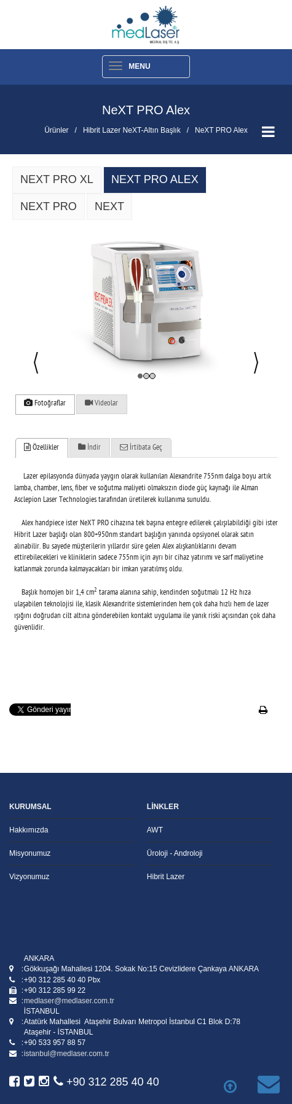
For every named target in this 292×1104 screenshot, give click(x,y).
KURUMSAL (30, 806)
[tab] (44, 404)
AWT (155, 830)
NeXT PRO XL (56, 179)
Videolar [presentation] (101, 404)
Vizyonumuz (29, 876)
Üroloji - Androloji (175, 853)
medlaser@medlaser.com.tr (69, 1000)
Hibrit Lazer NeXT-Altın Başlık (132, 130)
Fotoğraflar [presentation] (45, 404)
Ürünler (56, 130)
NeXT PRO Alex (221, 130)
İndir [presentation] (89, 448)
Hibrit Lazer (165, 876)
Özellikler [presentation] (41, 448)
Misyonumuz (29, 853)
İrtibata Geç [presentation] (141, 448)
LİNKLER (163, 806)
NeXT (109, 206)
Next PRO (48, 206)
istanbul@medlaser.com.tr (66, 1053)
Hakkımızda (28, 830)
